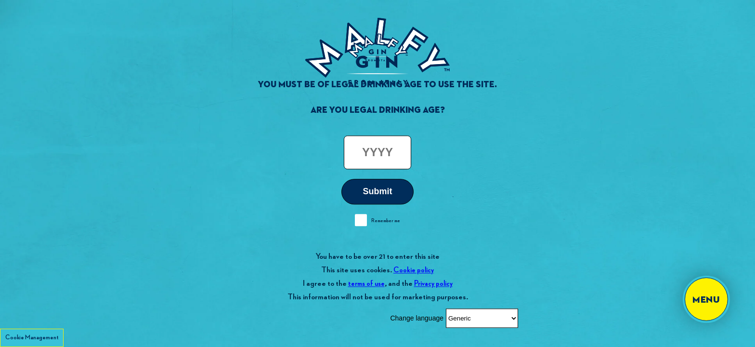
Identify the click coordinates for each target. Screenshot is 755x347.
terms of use (366, 284)
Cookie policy (413, 270)
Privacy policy (433, 284)
